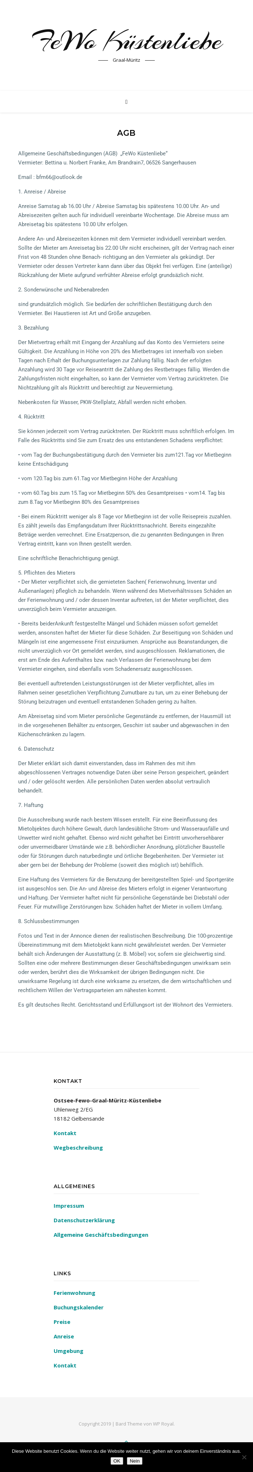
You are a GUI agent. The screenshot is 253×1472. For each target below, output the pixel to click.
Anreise (64, 1336)
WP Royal (163, 1423)
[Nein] (244, 1457)
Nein (135, 1461)
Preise (62, 1321)
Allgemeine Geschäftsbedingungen (101, 1234)
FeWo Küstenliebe (127, 40)
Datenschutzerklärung (84, 1220)
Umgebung (68, 1350)
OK (116, 1461)
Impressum (69, 1205)
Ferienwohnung (74, 1292)
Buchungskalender (79, 1307)
